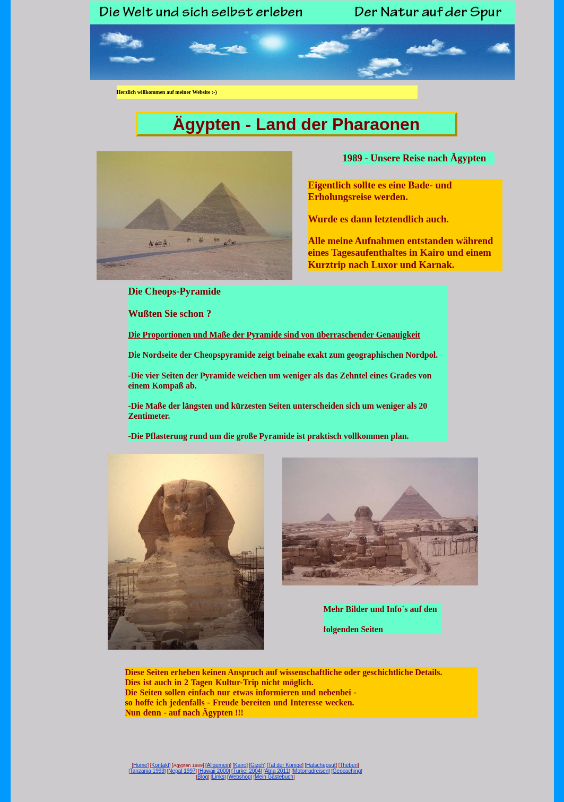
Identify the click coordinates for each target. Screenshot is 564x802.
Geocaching (347, 771)
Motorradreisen (310, 771)
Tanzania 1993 (147, 771)
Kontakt (160, 765)
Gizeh (257, 765)
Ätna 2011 (277, 771)
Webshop (239, 777)
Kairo (240, 765)
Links (218, 777)
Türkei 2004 (247, 771)
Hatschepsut (321, 765)
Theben (349, 765)
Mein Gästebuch (274, 777)
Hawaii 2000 (214, 771)
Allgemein (218, 765)
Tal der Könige (285, 765)
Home (140, 765)
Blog (202, 777)
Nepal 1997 (181, 771)
